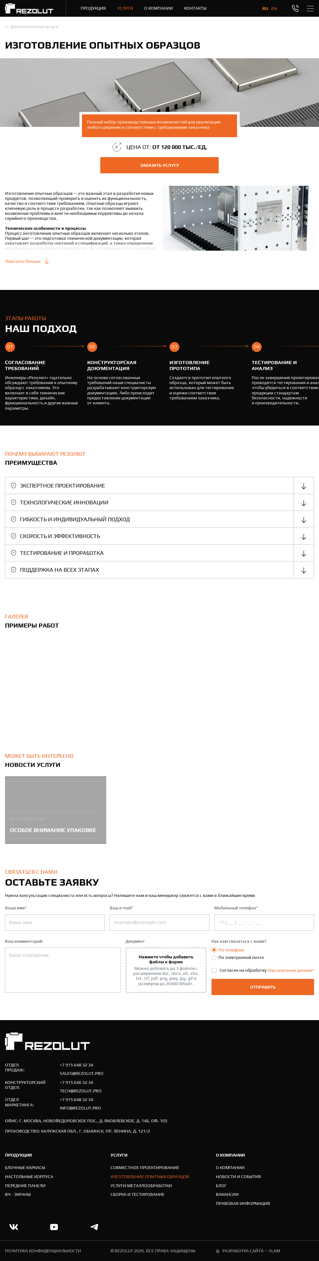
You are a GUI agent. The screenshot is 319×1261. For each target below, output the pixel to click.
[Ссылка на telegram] (94, 1227)
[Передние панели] (25, 1185)
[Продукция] (93, 8)
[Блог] (221, 1185)
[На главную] (29, 8)
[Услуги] (125, 8)
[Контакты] (195, 8)
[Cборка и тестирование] (137, 1194)
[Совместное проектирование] (145, 1167)
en (274, 8)
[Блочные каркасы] (25, 1167)
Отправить (263, 986)
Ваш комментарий (23, 941)
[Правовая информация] (243, 1203)
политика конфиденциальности (43, 1250)
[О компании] (158, 8)
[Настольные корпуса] (29, 1176)
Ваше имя (16, 907)
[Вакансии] (227, 1194)
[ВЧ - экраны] (18, 1194)
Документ (135, 941)
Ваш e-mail (121, 907)
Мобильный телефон (236, 907)
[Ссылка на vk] (13, 1227)
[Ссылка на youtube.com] (54, 1227)
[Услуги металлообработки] (141, 1185)
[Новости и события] (238, 1176)
